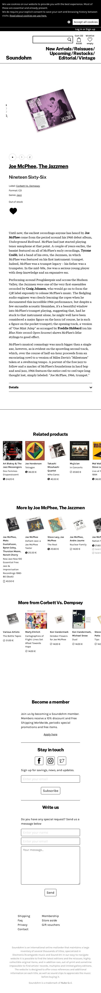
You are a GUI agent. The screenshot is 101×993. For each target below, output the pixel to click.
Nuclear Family (78, 544)
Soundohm (18, 58)
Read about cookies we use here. (28, 15)
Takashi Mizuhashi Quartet (53, 467)
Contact (23, 929)
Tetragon (30, 467)
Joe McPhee (22, 166)
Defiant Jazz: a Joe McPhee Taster (33, 544)
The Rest (52, 544)
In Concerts (76, 467)
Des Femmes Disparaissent (11, 473)
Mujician (75, 463)
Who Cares (53, 474)
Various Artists (11, 632)
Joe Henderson (33, 463)
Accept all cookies (86, 22)
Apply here (50, 734)
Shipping (24, 916)
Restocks (83, 53)
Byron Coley (9, 547)
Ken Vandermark (59, 632)
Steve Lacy (53, 537)
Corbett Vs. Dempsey (28, 185)
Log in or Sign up (85, 29)
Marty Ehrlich (32, 632)
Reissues (83, 48)
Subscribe (50, 791)
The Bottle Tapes (12, 636)
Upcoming (60, 53)
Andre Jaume (77, 540)
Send (50, 893)
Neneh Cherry (10, 554)
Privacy (22, 924)
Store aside (49, 920)
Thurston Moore (11, 551)
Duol (74, 639)
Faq (20, 920)
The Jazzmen (53, 166)
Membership (50, 916)
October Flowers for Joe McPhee (59, 638)
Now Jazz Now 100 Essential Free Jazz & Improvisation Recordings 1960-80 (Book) (12, 567)
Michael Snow (80, 635)
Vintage (87, 58)
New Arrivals (59, 48)
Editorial (67, 58)
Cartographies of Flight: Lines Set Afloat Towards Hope (34, 641)
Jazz (19, 195)
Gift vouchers (51, 924)
